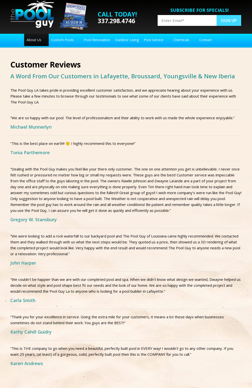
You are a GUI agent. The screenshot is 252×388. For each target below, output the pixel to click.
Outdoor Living (127, 39)
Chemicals (181, 39)
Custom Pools (62, 39)
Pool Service (153, 39)
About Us (34, 39)
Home (17, 40)
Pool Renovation (97, 39)
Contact (205, 39)
